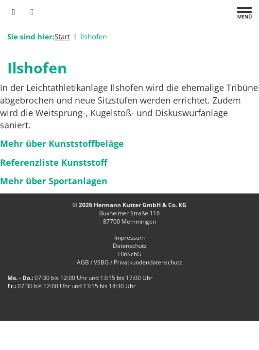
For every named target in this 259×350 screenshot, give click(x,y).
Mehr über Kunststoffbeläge (62, 143)
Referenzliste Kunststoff (53, 162)
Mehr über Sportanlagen (53, 181)
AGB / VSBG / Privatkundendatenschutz (129, 262)
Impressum (129, 237)
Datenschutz (130, 246)
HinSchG (129, 254)
